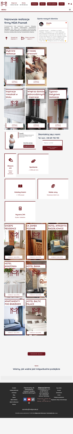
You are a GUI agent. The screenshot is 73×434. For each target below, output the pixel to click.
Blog (14, 395)
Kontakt (62, 3)
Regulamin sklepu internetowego (59, 399)
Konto (59, 395)
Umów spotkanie (52, 3)
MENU (3, 10)
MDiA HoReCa (14, 399)
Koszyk (59, 390)
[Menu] (70, 9)
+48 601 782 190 (14, 4)
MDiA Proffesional (14, 402)
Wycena (42, 3)
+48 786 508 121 (23, 4)
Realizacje (34, 3)
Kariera (14, 404)
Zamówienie (59, 392)
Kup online (59, 388)
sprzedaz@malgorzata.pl (30, 409)
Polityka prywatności (59, 397)
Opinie (14, 397)
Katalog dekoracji (14, 390)
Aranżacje (14, 392)
